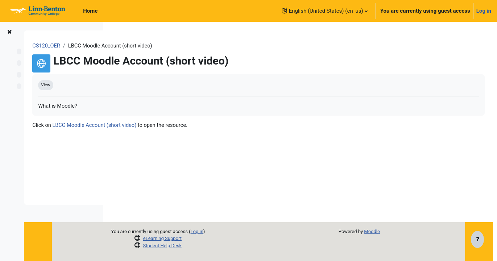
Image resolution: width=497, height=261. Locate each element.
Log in (483, 11)
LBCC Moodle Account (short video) (181, 126)
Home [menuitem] (90, 11)
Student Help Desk (209, 245)
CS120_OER (131, 46)
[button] (325, 11)
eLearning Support (209, 238)
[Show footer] (477, 240)
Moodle (397, 231)
